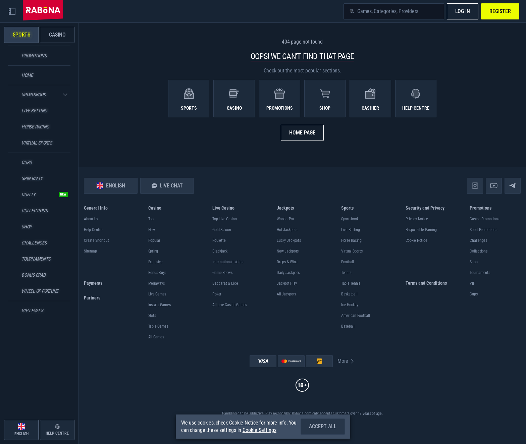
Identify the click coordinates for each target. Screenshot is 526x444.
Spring (153, 251)
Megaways (156, 283)
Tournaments (480, 272)
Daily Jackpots (288, 272)
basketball (349, 294)
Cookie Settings (259, 430)
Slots (152, 315)
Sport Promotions (483, 229)
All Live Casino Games (229, 304)
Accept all (322, 426)
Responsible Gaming (421, 229)
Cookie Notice (416, 240)
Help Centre (93, 229)
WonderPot (285, 219)
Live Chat (167, 185)
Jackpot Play (287, 283)
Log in (462, 11)
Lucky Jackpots (289, 240)
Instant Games (159, 304)
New (151, 229)
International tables (227, 262)
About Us (91, 219)
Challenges (478, 240)
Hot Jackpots (287, 229)
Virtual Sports (352, 251)
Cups (473, 294)
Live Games (157, 294)
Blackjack (219, 251)
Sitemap (90, 251)
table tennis (350, 283)
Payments (93, 283)
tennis (346, 272)
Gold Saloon (221, 229)
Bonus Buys (157, 272)
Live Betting (350, 229)
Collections (478, 251)
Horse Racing (351, 240)
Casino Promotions (484, 219)
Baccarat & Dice (225, 283)
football (347, 262)
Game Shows (222, 272)
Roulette (218, 240)
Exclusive (155, 262)
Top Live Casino (224, 219)
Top (151, 219)
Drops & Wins (287, 262)
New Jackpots (288, 251)
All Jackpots (286, 294)
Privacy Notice (417, 219)
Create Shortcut (96, 240)
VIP (472, 283)
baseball (348, 326)
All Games (156, 337)
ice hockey (349, 304)
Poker (216, 294)
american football (355, 315)
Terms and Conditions (426, 283)
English (111, 185)
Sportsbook (350, 219)
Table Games (158, 326)
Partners (92, 297)
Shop (473, 262)
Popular (154, 240)
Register (500, 11)
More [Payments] (346, 361)
